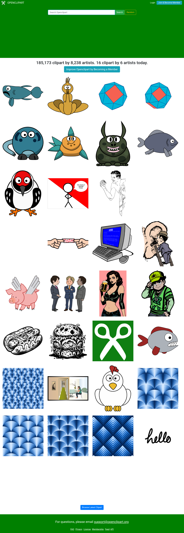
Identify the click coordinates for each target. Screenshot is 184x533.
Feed (107, 529)
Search (119, 12)
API (112, 529)
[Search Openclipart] (81, 12)
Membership (98, 529)
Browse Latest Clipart (92, 507)
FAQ (72, 529)
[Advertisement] (92, 36)
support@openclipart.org (111, 522)
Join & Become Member (169, 2)
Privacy (78, 529)
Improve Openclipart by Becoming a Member (92, 69)
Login (152, 2)
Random (130, 12)
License (87, 529)
